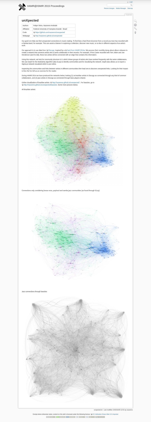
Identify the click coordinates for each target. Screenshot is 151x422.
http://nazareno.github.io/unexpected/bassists (40, 85)
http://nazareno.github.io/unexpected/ (65, 82)
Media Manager (121, 8)
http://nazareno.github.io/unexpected (48, 36)
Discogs (51, 50)
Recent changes (109, 8)
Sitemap (130, 8)
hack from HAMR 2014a (76, 50)
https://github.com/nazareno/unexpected (50, 32)
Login (131, 2)
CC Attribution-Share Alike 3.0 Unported (105, 414)
